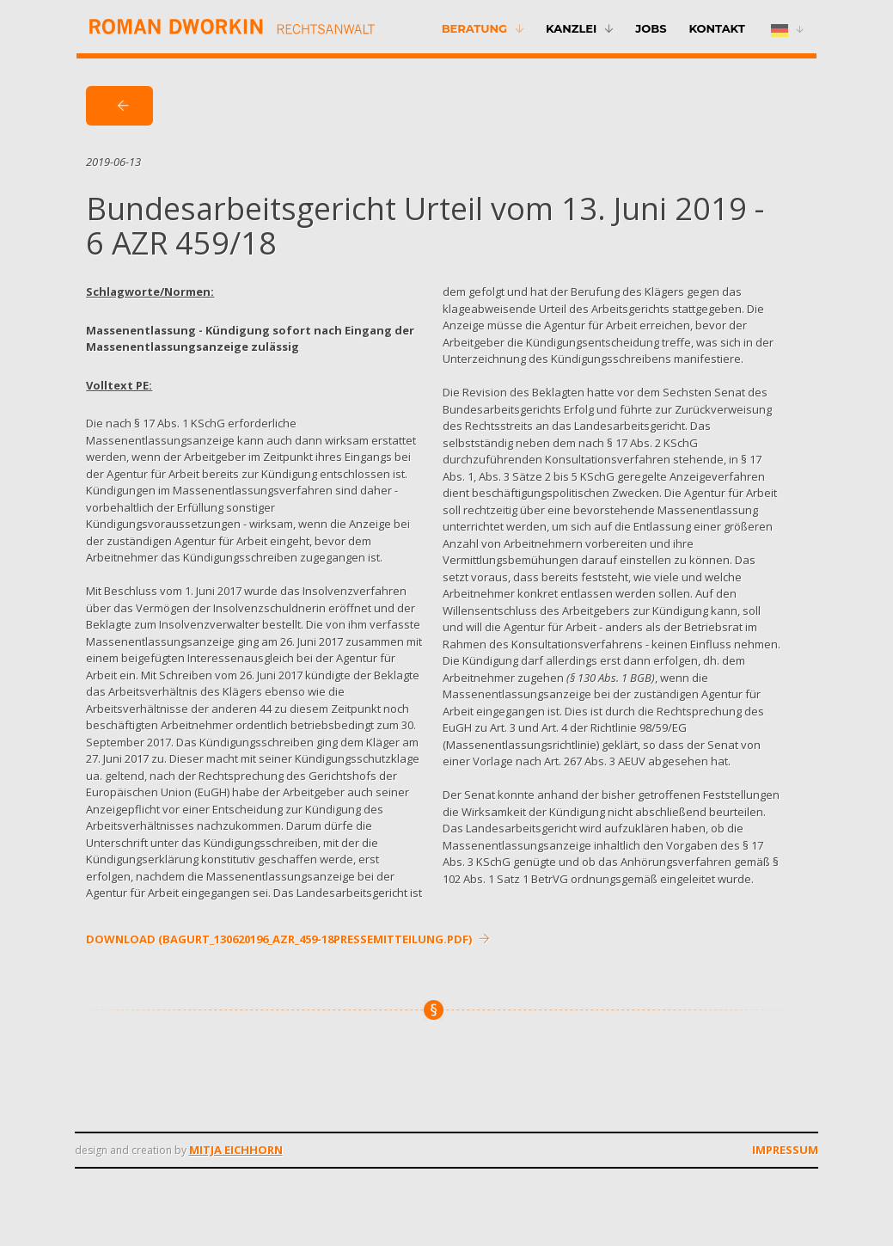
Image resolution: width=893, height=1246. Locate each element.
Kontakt (716, 28)
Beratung (474, 28)
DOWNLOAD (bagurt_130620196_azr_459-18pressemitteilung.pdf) (288, 939)
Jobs (650, 28)
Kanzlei (571, 28)
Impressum (785, 1149)
